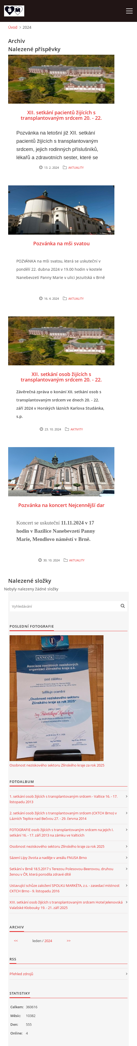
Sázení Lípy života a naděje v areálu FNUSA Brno (48, 857)
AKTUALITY (76, 167)
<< (16, 940)
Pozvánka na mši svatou (61, 243)
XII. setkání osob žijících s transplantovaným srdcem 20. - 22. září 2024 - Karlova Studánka (61, 379)
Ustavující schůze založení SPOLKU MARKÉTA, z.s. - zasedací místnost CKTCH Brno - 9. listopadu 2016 (65, 888)
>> (69, 940)
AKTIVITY (77, 429)
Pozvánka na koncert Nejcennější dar (61, 505)
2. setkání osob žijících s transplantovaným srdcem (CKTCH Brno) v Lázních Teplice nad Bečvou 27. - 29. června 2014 (63, 816)
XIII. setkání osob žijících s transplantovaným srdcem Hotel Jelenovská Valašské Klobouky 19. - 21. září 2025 (66, 905)
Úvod (12, 27)
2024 (48, 940)
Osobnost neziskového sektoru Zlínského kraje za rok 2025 (57, 765)
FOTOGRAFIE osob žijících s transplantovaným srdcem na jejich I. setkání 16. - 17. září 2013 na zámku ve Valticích (62, 832)
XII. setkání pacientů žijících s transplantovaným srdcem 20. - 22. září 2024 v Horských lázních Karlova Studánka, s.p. (61, 121)
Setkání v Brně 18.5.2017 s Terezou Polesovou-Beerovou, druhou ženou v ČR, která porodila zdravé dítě (61, 871)
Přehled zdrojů (21, 973)
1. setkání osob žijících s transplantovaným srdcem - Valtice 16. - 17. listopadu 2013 (63, 799)
